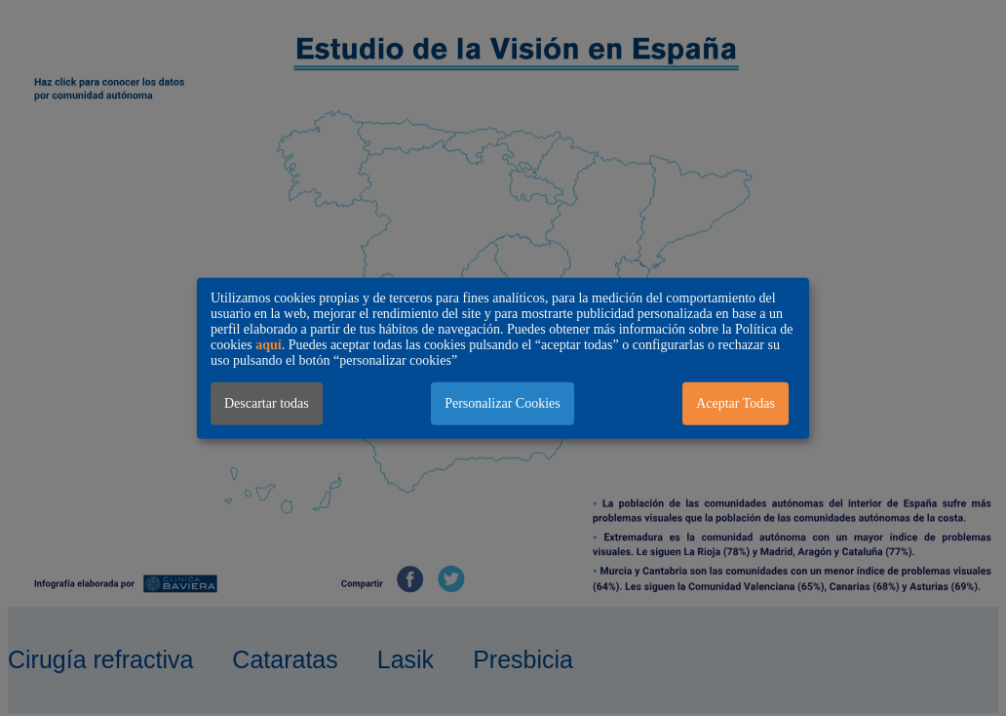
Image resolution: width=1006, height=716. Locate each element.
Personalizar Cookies (503, 402)
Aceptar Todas (735, 402)
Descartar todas (266, 402)
